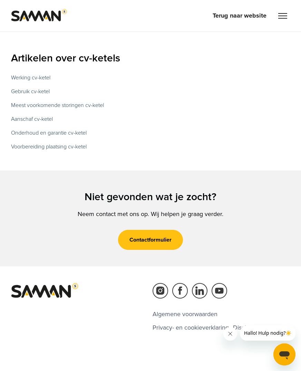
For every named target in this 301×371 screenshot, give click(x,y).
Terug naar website (239, 15)
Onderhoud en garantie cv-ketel (49, 132)
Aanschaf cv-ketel (32, 119)
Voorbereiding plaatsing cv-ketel (49, 146)
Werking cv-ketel (30, 77)
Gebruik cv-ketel (30, 91)
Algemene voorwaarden (185, 314)
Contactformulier (150, 239)
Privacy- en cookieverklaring (191, 327)
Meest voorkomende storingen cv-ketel (57, 105)
